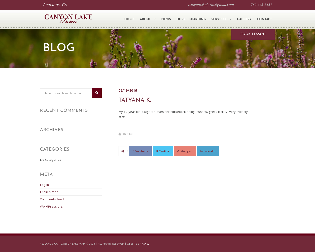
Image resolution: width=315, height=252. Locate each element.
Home (129, 19)
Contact (264, 19)
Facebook (140, 151)
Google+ (185, 151)
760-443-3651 (261, 4)
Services (221, 19)
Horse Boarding (191, 19)
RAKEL (145, 243)
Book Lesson (253, 34)
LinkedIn (207, 151)
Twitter (163, 151)
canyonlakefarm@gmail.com (211, 4)
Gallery (244, 19)
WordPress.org (51, 206)
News (166, 19)
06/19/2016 (128, 90)
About (148, 19)
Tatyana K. (135, 100)
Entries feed (49, 192)
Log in (44, 185)
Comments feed (52, 199)
